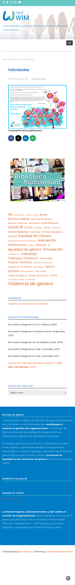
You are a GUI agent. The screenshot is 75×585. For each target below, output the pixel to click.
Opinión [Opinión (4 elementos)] (50, 266)
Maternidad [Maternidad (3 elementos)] (46, 258)
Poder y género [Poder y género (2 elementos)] (27, 271)
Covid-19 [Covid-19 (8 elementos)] (15, 227)
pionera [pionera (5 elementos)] (13, 271)
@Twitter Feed (10, 498)
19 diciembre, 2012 (20, 79)
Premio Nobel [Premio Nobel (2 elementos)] (40, 271)
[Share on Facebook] (11, 138)
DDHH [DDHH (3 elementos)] (47, 227)
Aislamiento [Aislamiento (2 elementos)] (19, 215)
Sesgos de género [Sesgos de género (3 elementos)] (38, 275)
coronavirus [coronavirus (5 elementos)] (49, 223)
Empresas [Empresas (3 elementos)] (35, 232)
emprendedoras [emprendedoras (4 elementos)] (18, 231)
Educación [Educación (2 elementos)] (56, 228)
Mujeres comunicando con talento (28, 303)
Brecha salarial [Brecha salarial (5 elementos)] (19, 219)
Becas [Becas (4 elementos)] (43, 214)
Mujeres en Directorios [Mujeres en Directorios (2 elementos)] (42, 263)
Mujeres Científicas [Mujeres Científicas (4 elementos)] (20, 262)
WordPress (25, 551)
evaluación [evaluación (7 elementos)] (47, 240)
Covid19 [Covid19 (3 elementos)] (28, 227)
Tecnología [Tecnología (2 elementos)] (30, 280)
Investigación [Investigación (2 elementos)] (14, 254)
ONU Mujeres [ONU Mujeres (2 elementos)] (38, 267)
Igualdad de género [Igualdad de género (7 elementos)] (25, 249)
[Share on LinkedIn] (26, 138)
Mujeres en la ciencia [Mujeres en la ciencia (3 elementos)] (19, 267)
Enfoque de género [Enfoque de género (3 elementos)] (52, 232)
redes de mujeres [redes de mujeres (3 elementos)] (17, 275)
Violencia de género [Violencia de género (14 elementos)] (30, 284)
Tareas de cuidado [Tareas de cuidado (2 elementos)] (16, 280)
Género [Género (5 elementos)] (41, 245)
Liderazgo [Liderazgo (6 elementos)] (29, 254)
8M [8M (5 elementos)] (10, 214)
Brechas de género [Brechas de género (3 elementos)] (41, 219)
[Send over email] (33, 138)
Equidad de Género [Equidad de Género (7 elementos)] (34, 236)
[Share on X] (18, 138)
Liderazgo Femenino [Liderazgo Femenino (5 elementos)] (23, 258)
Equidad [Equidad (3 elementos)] (12, 236)
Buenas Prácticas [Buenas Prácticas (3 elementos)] (17, 223)
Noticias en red (38, 79)
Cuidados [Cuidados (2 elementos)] (38, 228)
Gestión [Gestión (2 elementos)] (31, 245)
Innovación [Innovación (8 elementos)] (53, 249)
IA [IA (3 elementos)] (49, 245)
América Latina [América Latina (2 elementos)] (31, 215)
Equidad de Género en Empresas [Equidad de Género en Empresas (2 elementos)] (22, 241)
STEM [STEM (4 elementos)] (53, 275)
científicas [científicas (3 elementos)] (34, 223)
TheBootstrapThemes (60, 551)
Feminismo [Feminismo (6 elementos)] (17, 245)
